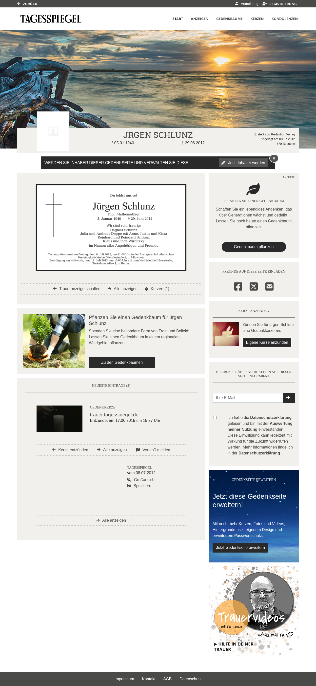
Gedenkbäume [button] (229, 18)
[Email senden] (248, 398)
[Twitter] (254, 285)
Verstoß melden (153, 450)
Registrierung (279, 3)
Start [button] (178, 18)
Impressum (124, 679)
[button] (289, 398)
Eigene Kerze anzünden (267, 342)
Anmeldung (246, 4)
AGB (167, 679)
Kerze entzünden (70, 450)
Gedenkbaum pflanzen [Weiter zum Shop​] (254, 247)
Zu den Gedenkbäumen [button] (122, 362)
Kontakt (148, 679)
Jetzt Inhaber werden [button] (243, 163)
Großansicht (141, 480)
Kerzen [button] (257, 18)
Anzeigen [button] (199, 18)
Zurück (27, 3)
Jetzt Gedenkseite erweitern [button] (240, 547)
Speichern (139, 486)
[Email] (269, 285)
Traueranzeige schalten (76, 289)
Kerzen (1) (157, 289)
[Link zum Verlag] (50, 18)
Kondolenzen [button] (285, 18)
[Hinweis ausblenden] (274, 158)
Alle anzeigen (123, 289)
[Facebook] (238, 285)
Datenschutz (190, 679)
